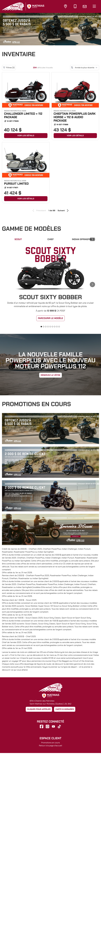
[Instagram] (47, 726)
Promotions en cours (50, 742)
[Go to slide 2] (43, 326)
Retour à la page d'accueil (50, 745)
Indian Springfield (83, 239)
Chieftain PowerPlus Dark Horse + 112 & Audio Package (75, 117)
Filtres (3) (9, 67)
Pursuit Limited (16, 183)
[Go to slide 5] (50, 326)
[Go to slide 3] (45, 326)
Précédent (39, 210)
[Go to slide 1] (41, 326)
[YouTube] (53, 726)
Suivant (63, 210)
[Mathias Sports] (36, 6)
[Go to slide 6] (52, 326)
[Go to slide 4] (48, 326)
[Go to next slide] (94, 29)
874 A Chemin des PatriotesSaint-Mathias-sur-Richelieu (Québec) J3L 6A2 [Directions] (50, 702)
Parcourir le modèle (50, 318)
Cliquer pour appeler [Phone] (39, 709)
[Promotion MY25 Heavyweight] (50, 29)
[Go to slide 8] (57, 326)
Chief (50, 239)
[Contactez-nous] (84, 6)
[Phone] (75, 7)
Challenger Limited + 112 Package (23, 115)
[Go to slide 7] (54, 326)
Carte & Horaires (65, 709)
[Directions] (65, 7)
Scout (18, 239)
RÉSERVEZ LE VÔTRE (50, 375)
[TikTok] (59, 726)
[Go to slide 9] (59, 326)
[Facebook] (42, 726)
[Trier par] (84, 67)
